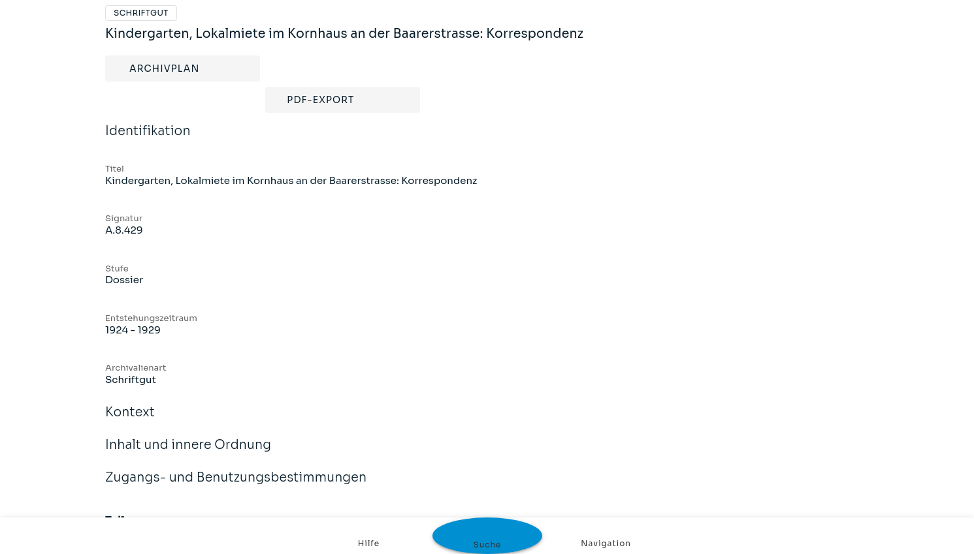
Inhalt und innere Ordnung (188, 453)
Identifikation (148, 139)
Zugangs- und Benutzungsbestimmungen (235, 486)
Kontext (130, 421)
